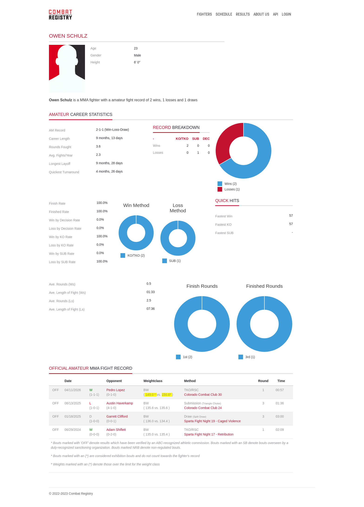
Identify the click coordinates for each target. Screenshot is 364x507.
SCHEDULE (224, 14)
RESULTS (243, 14)
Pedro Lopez (116, 390)
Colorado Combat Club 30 (203, 394)
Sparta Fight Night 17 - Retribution (208, 434)
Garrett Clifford (117, 416)
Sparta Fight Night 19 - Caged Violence (212, 421)
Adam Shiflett (116, 430)
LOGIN (286, 14)
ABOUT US (261, 14)
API (275, 14)
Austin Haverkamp (120, 403)
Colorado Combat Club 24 (203, 408)
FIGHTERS (204, 14)
